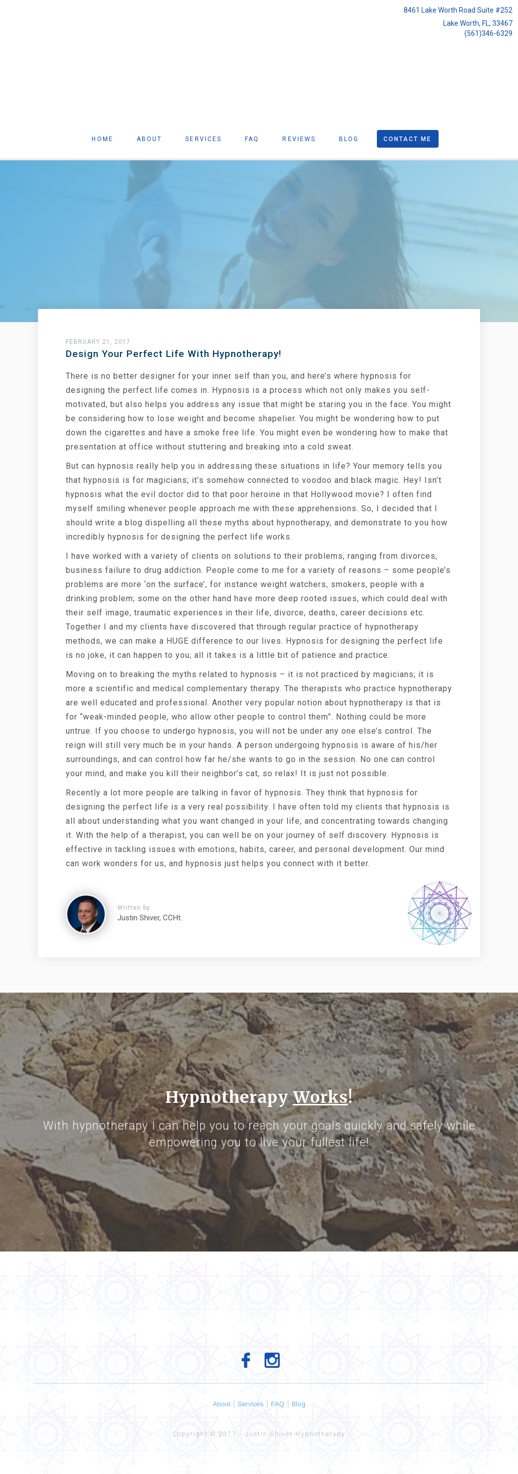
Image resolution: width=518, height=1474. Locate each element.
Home (102, 139)
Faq (252, 139)
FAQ (280, 1404)
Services (203, 139)
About (149, 139)
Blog (349, 139)
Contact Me (407, 139)
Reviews (299, 139)
